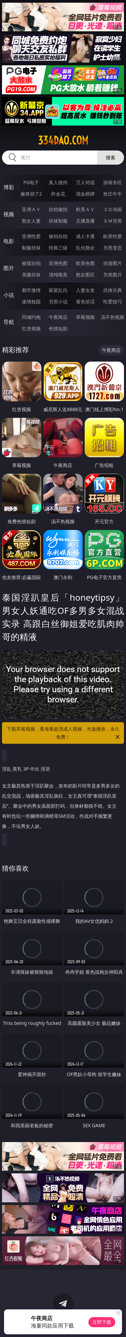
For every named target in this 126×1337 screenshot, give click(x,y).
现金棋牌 (85, 194)
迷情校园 (31, 301)
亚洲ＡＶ (31, 209)
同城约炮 (31, 317)
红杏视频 (31, 328)
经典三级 (58, 247)
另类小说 (58, 301)
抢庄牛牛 (112, 194)
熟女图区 (85, 274)
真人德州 (58, 182)
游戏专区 (112, 182)
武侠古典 (112, 290)
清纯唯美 (58, 274)
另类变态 (112, 247)
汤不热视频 (112, 317)
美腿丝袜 (31, 274)
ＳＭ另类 (112, 221)
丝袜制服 (58, 221)
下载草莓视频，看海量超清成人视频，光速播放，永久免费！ (64, 733)
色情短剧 (58, 328)
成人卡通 (85, 236)
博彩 (8, 187)
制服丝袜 (31, 247)
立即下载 (101, 1322)
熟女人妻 (31, 221)
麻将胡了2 (31, 194)
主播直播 (85, 221)
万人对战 (85, 182)
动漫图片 (112, 263)
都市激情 (31, 290)
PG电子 (31, 182)
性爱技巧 (112, 301)
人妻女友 (85, 290)
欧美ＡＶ (85, 209)
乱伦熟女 (85, 247)
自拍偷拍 (58, 209)
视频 (8, 214)
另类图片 (112, 274)
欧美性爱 (112, 236)
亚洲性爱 (31, 236)
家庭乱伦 (58, 290)
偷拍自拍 (58, 236)
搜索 (110, 157)
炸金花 (58, 194)
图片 (8, 268)
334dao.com (63, 140)
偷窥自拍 (31, 263)
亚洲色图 (58, 263)
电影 (8, 241)
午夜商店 (58, 317)
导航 (8, 322)
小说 (8, 295)
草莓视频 (85, 317)
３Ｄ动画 (112, 209)
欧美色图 (85, 263)
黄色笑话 (85, 301)
